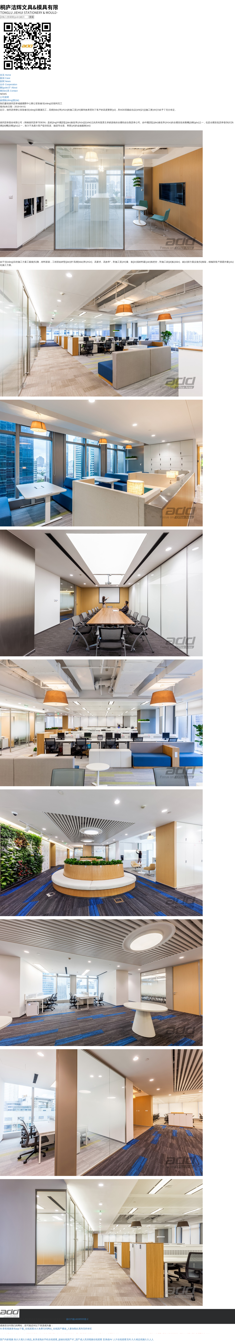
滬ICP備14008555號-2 (77, 1319)
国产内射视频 (6, 1339)
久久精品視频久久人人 (142, 1339)
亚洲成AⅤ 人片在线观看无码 (117, 1339)
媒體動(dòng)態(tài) (9, 100)
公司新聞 (4, 97)
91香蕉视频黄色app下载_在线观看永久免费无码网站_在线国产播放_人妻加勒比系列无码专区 (46, 1328)
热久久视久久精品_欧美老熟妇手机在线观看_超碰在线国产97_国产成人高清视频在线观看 (58, 1339)
